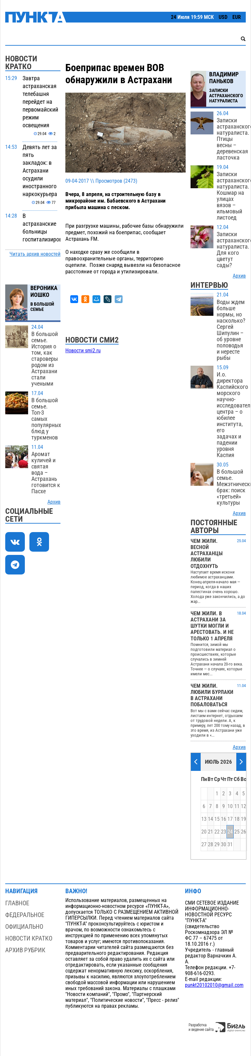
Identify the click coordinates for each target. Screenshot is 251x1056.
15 (217, 819)
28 (210, 845)
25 (237, 832)
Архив (53, 502)
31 (230, 845)
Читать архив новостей (34, 254)
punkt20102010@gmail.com (214, 985)
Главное (17, 903)
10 (230, 806)
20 (204, 832)
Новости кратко (28, 938)
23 (223, 832)
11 (237, 806)
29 (217, 845)
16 (223, 819)
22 (217, 832)
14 (210, 819)
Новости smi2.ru (83, 351)
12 (243, 806)
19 (243, 819)
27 (204, 845)
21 (210, 832)
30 (223, 845)
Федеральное (24, 915)
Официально (24, 926)
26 (243, 832)
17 (230, 819)
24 (230, 832)
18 (237, 819)
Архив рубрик (25, 950)
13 (204, 819)
